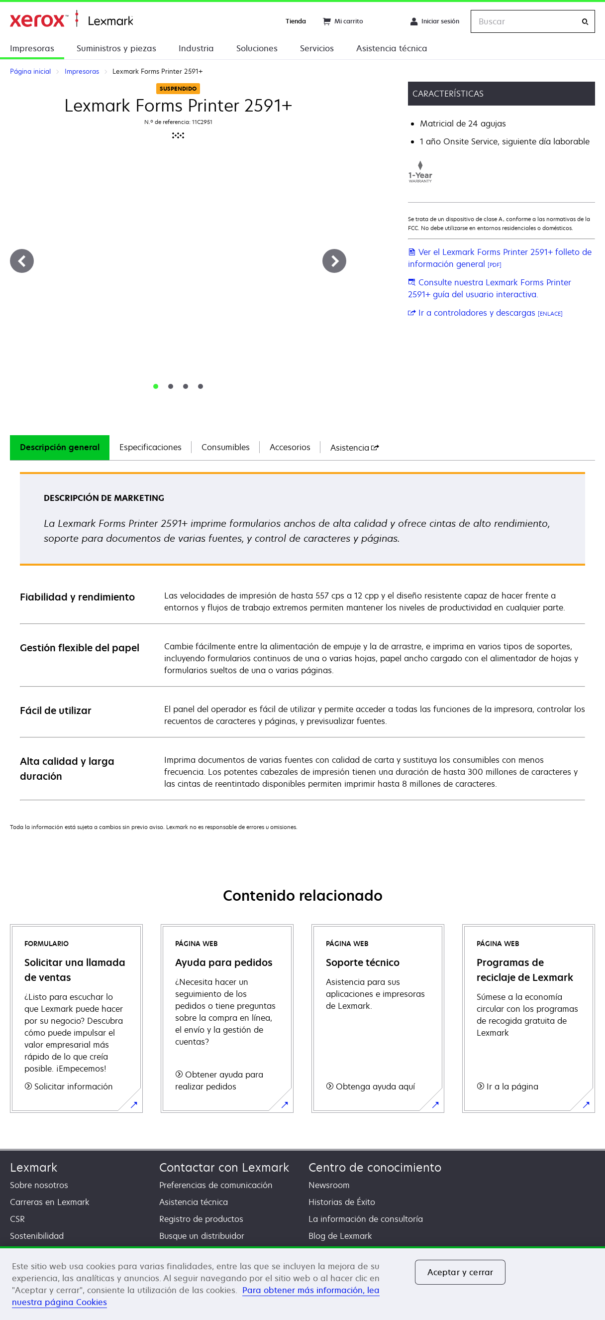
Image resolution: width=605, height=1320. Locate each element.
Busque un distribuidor (201, 1235)
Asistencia (354, 447)
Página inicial (71, 18)
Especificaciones (150, 447)
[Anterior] (22, 261)
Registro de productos (201, 1218)
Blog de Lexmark (340, 1235)
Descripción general (60, 447)
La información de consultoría (365, 1218)
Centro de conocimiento (374, 1167)
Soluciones (257, 48)
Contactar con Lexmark (224, 1167)
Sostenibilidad (37, 1235)
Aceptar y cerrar (460, 1272)
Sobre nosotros (39, 1185)
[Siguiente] (334, 261)
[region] (302, 1283)
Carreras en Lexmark (50, 1202)
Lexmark (33, 1167)
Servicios (317, 48)
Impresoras (32, 48)
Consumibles (226, 447)
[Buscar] (585, 21)
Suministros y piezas (116, 48)
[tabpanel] (302, 636)
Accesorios (290, 447)
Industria (196, 48)
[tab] (155, 386)
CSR (17, 1218)
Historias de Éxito (341, 1202)
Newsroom (329, 1185)
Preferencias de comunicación (216, 1185)
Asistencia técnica (391, 48)
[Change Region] (387, 21)
